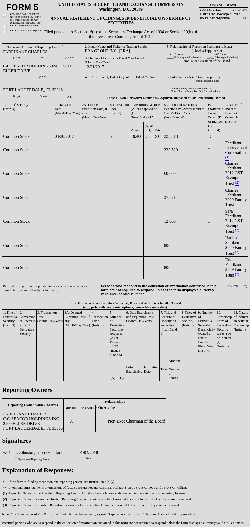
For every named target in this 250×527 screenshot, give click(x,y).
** (16, 458)
